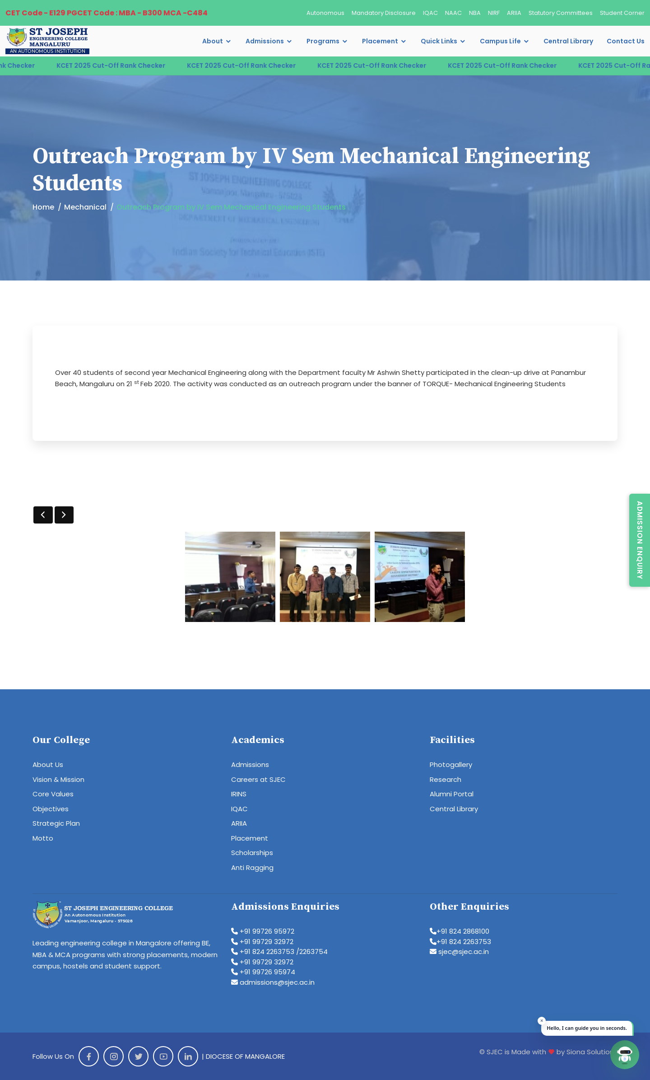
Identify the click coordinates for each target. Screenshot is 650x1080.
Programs (322, 41)
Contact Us (626, 41)
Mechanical (85, 207)
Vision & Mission (58, 779)
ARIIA (514, 13)
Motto (42, 838)
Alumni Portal (452, 794)
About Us (47, 764)
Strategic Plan (56, 823)
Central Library (568, 41)
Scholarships (252, 852)
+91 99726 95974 (263, 972)
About (212, 41)
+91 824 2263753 (460, 941)
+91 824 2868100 (459, 931)
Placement (380, 41)
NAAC (453, 13)
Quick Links (439, 41)
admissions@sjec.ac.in (273, 982)
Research (445, 779)
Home (43, 207)
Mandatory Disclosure (384, 13)
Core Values (53, 794)
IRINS (238, 794)
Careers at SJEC (258, 779)
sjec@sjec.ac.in (459, 951)
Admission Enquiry (640, 540)
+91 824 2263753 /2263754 (279, 951)
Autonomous (325, 13)
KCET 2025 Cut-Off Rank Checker (128, 65)
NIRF (494, 13)
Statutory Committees (561, 13)
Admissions (265, 41)
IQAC (430, 13)
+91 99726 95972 (262, 931)
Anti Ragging (252, 867)
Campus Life (500, 41)
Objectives (50, 809)
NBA (475, 13)
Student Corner (622, 13)
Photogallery (451, 764)
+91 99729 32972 (262, 941)
